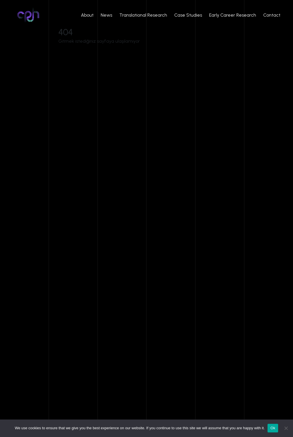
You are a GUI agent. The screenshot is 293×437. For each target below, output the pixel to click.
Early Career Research (232, 15)
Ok (272, 428)
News (106, 15)
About (87, 15)
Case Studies (188, 15)
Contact (271, 15)
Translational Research (143, 15)
